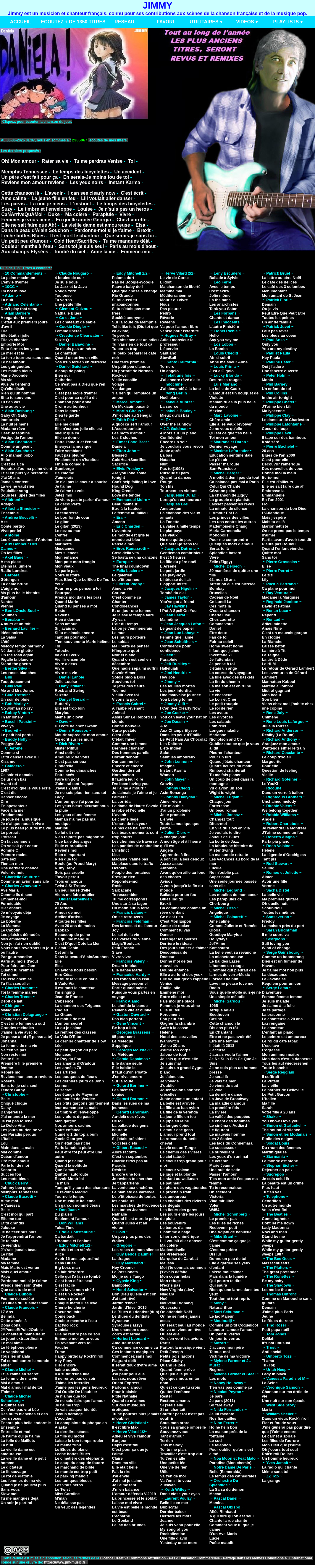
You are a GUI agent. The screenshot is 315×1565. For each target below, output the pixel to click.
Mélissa (167, 1263)
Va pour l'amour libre (179, 326)
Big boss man (67, 1267)
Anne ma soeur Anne (228, 362)
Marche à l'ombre (277, 686)
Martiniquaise (274, 1152)
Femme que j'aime (176, 637)
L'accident (64, 1418)
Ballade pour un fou (178, 894)
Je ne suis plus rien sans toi (80, 792)
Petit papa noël (275, 1329)
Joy (115, 930)
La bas (166, 455)
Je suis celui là (275, 1178)
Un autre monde (276, 1205)
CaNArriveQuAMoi (22, 214)
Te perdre (120, 335)
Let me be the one (278, 1289)
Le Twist (62, 1489)
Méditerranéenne (175, 295)
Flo (265, 504)
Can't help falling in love (134, 482)
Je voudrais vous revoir (181, 446)
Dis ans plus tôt (223, 1028)
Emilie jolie (170, 988)
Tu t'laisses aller (15, 983)
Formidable (11, 903)
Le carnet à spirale (278, 1436)
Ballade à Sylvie (223, 277)
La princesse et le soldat (134, 1498)
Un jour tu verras (224, 1334)
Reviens (62, 615)
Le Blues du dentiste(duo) (135, 1312)
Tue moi (119, 690)
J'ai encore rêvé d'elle (180, 380)
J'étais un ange (223, 668)
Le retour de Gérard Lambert (288, 668)
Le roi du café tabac (280, 1041)
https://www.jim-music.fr (65, 1562)
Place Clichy (171, 1360)
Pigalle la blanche (17, 659)
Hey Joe (167, 677)
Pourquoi (63, 593)
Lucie (214, 1538)
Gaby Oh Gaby (14, 415)
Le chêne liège (125, 819)
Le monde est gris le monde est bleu (130, 537)
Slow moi (9, 1494)
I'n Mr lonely (12, 717)
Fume (60, 1352)
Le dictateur (11, 1467)
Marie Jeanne (221, 1165)
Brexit (144, 230)
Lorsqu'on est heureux (180, 499)
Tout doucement (15, 681)
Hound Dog (122, 486)
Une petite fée (172, 1463)
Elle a (60, 420)
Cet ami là (64, 952)
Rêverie (167, 317)
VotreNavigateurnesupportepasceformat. (74, 127)
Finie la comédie (70, 464)
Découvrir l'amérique (281, 464)
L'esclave (270, 1045)
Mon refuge (170, 1281)
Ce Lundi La (220, 601)
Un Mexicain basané (130, 406)
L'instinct (80, 203)
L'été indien (170, 748)
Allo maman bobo (17, 455)
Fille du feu (170, 1010)
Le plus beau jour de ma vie (26, 828)
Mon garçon (66, 1121)
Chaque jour (220, 801)
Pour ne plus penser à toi (78, 588)
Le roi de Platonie (17, 1476)
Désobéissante (173, 952)
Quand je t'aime (69, 1161)
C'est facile (65, 1285)
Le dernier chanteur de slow (80, 1041)
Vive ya (7, 726)
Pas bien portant (127, 1019)
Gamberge (64, 468)
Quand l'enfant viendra (282, 548)
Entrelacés (64, 775)
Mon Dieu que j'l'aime (281, 1445)
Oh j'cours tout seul (280, 1449)
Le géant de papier (177, 628)
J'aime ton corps (175, 1050)
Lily (265, 579)
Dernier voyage (223, 446)
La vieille (270, 1085)
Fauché (61, 1347)
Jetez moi (63, 495)
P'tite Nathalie (124, 1396)
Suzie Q (62, 340)
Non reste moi (13, 1054)
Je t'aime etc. (172, 1076)
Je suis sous (66, 282)
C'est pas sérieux (70, 761)
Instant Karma (124, 182)
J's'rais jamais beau (19, 1250)
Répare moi (11, 1072)
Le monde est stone (280, 1161)
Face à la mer (13, 810)
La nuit (7, 300)
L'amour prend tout (177, 1134)
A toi (164, 726)
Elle (4, 331)
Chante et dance (224, 317)
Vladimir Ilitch (222, 1201)
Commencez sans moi (132, 1356)
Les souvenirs (173, 1223)
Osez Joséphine (15, 433)
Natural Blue (220, 1307)
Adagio (7, 504)
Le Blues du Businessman (25, 1303)
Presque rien (123, 877)
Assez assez (171, 863)
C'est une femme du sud (23, 1023)
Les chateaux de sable (75, 322)
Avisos (166, 881)
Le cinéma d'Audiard (228, 1125)
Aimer (267, 877)
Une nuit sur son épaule (283, 1400)
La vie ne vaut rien (17, 486)
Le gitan (62, 522)
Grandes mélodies (17, 1028)
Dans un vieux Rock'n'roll (285, 1418)
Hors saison (123, 775)
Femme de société (17, 1298)
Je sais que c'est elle (179, 1059)
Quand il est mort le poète (135, 1218)
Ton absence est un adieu (135, 340)
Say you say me (223, 340)
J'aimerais (64, 477)
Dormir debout (125, 757)
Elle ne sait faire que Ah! (28, 225)
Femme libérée (68, 331)
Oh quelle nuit (274, 903)
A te (4, 522)
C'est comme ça (126, 597)
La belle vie (272, 894)
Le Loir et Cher (223, 699)
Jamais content (15, 482)
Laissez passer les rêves (231, 504)
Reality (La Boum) (278, 735)
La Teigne (271, 655)
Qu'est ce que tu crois (180, 1387)
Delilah (268, 1338)
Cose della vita (125, 553)
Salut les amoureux (177, 757)
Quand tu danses (175, 477)
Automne (168, 868)
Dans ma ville (124, 1463)
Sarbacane (122, 890)
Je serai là (218, 1076)
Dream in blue (125, 965)
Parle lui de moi (15, 1165)
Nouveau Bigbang (176, 1303)
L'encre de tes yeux (130, 823)
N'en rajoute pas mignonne (79, 837)
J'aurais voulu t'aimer (229, 1054)
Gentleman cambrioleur (181, 553)
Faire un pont (67, 779)
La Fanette (169, 522)
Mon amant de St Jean (282, 295)
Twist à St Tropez (70, 886)
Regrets (216, 1369)
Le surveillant (221, 1152)
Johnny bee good (17, 1187)
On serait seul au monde (182, 1325)
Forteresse (219, 806)
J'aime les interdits (72, 1383)
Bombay (216, 588)
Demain (269, 304)
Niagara (167, 1294)
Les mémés (122, 1090)
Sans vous (10, 1489)
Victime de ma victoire (229, 1356)
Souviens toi (123, 681)
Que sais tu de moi (18, 1289)
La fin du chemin (224, 681)
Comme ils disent (17, 894)
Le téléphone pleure (19, 1347)
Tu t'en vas (10, 402)
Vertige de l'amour (17, 437)
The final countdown (130, 566)
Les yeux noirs (86, 182)
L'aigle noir (11, 588)
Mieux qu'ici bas (175, 415)
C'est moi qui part (17, 1214)
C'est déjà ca (12, 464)
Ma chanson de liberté (180, 286)
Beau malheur (125, 504)
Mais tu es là (273, 522)
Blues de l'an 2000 (278, 455)
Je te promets (172, 815)
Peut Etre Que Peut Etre (283, 313)
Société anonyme (128, 317)
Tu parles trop (125, 348)
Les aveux (218, 712)
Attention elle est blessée (232, 584)
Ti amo (268, 1360)
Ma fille (268, 1103)
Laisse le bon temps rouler (79, 1440)
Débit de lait (11, 1001)
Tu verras (63, 300)
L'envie (166, 819)
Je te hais (9, 1241)
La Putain (270, 1081)
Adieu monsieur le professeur (176, 342)
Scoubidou (272, 908)
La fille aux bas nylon (179, 1107)
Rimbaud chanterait (227, 770)
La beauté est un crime (282, 1183)
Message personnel (130, 983)
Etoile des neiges (277, 1139)
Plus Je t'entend (15, 384)
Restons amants (175, 1400)
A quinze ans (12, 1405)
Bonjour (119, 1440)
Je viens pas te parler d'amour (82, 499)
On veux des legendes (75, 1507)
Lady (59, 797)
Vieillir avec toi (125, 695)
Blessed (119, 455)
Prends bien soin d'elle (21, 1285)
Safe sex (8, 859)
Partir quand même (129, 988)
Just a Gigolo (221, 371)
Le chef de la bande (130, 1005)
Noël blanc (170, 397)
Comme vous (221, 624)
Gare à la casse (174, 1028)
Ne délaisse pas (69, 1502)
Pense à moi (123, 544)
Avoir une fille (274, 881)
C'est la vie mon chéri (74, 1289)
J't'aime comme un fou (282, 832)
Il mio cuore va (275, 934)
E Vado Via (64, 983)
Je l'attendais (221, 659)
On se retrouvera (127, 917)
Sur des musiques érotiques (128, 1407)
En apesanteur (14, 806)
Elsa (140, 225)
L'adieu (61, 1010)
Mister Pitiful (66, 748)
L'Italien (269, 1099)
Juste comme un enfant (181, 1099)
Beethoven (219, 1014)
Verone (268, 886)
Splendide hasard (225, 553)
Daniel (215, 628)
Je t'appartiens (125, 1183)
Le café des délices (279, 282)
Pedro (165, 313)
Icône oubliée (67, 1369)
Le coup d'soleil (276, 757)
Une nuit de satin (224, 1170)
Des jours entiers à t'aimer (184, 948)
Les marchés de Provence (135, 1205)
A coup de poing (70, 371)
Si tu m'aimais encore (74, 633)
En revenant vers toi (73, 1343)
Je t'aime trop (67, 1405)
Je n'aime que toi (70, 1396)
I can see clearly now (91, 193)
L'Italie (7, 1139)
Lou (4, 1143)
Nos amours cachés (73, 1125)
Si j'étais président (129, 1139)
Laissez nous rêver (129, 1378)
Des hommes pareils (130, 752)
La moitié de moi (70, 1019)
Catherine (63, 380)
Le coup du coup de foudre (79, 1463)
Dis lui (215, 1254)
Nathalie (119, 1214)
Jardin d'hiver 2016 (129, 1307)
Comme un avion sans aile (25, 881)
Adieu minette (274, 624)
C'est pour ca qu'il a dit (76, 397)
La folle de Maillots (18, 1440)
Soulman (9, 615)
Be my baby (272, 1281)
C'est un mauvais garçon (284, 633)
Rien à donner (67, 619)
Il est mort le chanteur (74, 235)
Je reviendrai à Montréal (284, 828)
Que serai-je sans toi (179, 544)
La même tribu (68, 1445)
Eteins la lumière (16, 566)
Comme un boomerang (283, 957)
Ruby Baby (65, 868)
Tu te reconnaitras (226, 1187)
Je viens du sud (223, 1085)
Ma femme (10, 1263)
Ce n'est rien (171, 917)
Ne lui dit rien (67, 832)
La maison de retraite (228, 854)
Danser (166, 934)
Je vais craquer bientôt (76, 1409)
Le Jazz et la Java (71, 286)
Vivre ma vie (66, 673)
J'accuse (217, 1050)
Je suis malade (275, 1001)
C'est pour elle (275, 459)
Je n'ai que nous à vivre (22, 823)
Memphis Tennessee (24, 171)
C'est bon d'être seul (73, 1281)
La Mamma (10, 925)
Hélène (166, 1032)
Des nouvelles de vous (282, 468)
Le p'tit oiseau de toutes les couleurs (134, 1198)
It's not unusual (276, 1343)
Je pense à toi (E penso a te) (26, 1036)
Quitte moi (271, 553)
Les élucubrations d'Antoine (26, 539)
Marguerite (271, 761)
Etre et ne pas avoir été (230, 1036)
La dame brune (14, 584)
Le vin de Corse (174, 277)
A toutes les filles (70, 921)
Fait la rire (121, 1471)
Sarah (267, 1107)
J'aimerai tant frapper (74, 783)
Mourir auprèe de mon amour (81, 735)
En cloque (271, 637)
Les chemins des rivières (183, 1201)
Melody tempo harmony (22, 646)
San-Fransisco (222, 468)
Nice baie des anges (73, 841)
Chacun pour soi (70, 1298)
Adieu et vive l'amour (131, 1436)
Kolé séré (270, 442)
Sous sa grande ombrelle (183, 1427)
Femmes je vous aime (25, 219)
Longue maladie (224, 730)
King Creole (123, 491)
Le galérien (122, 575)
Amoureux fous (126, 1343)
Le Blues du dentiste (131, 1316)
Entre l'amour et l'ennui (76, 442)
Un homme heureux (280, 1458)
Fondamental (13, 815)
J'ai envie (120, 1476)
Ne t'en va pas (13, 1050)
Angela (166, 850)
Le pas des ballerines (131, 828)
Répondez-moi (125, 881)
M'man (61, 1498)
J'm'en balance (125, 1489)
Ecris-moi (270, 477)
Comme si (10, 752)
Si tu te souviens (16, 397)
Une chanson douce (130, 1329)
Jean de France (69, 997)
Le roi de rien (221, 708)
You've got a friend (177, 601)
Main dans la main (17, 1147)
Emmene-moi (135, 251)
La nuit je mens (47, 203)
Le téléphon (220, 1445)
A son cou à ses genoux (182, 859)
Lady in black (274, 1374)
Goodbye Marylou (225, 934)
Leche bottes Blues (23, 235)
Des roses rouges (225, 380)
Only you (270, 344)
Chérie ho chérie (70, 1307)
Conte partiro (13, 526)
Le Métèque (122, 1041)
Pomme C (9, 850)
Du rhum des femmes (281, 1147)
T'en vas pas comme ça (230, 1387)
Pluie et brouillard (71, 846)
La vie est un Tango (178, 1147)
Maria (267, 1409)
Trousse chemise (16, 979)
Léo (58, 1045)
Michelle (119, 1134)
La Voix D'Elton (69, 1036)
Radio (214, 988)
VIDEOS (245, 21)
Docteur (167, 957)
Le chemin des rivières (180, 1152)
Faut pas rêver (275, 331)
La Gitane (63, 1014)
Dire (4, 801)
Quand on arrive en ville (76, 357)
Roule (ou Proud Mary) (75, 863)
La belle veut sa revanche (232, 952)
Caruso (118, 593)
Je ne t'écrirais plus (18, 1232)
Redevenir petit (223, 1227)
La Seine (269, 1383)
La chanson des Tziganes (78, 1005)
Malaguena (10, 1010)
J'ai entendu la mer (18, 1116)
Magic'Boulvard (126, 943)
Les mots (217, 1378)
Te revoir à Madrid (71, 1192)
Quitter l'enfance (175, 1392)
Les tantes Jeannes (130, 1210)
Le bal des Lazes (224, 961)
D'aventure (272, 992)
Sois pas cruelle (69, 872)
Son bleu (270, 699)
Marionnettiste (275, 526)
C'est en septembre (129, 1156)
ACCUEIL (20, 21)
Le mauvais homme (227, 1134)
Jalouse (8, 1227)
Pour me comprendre (228, 539)
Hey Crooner (123, 1267)
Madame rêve (13, 428)
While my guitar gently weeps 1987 (282, 1252)
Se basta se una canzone (135, 557)
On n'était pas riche (72, 1143)
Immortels (10, 420)
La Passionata (125, 1272)
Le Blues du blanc (71, 1449)
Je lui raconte (221, 1414)
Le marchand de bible (74, 1467)
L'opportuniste (173, 584)
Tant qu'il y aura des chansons (83, 1187)
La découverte (68, 504)
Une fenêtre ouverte (280, 371)
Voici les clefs (124, 1143)
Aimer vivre (170, 801)
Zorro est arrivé (126, 1334)
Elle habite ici (124, 1068)
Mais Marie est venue (20, 1267)
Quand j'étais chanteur (230, 761)
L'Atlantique (273, 513)
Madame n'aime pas (130, 859)
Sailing (268, 868)
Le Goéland (122, 1520)
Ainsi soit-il (219, 357)
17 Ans (7, 1312)
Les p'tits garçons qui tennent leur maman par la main (82, 1105)
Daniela (61, 1329)
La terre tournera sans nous (26, 357)
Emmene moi (172, 992)
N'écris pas (170, 1285)
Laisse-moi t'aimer (226, 1272)
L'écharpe (121, 1516)
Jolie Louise (66, 681)
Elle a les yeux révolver (230, 424)
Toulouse (63, 295)
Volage (118, 384)
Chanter (119, 601)
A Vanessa (10, 1205)
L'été (5, 641)
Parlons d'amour (127, 1387)
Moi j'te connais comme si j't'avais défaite (184, 1269)
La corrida (121, 801)
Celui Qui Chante (224, 486)
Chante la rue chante (228, 1520)
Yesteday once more (178, 1542)
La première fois (224, 1107)
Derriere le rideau (176, 943)
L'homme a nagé (175, 1232)
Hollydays (218, 939)
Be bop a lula (124, 1028)
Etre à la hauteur (127, 508)
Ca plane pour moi (278, 588)
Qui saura (218, 1285)
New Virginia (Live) (177, 1289)
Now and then (274, 1232)
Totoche (62, 650)
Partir (165, 1343)
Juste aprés (170, 451)
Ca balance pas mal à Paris (234, 482)
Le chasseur (220, 695)
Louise (85, 209)
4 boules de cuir (69, 277)
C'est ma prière (223, 1250)
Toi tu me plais (173, 1449)
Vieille (267, 775)
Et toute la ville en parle (76, 979)
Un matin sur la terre (130, 908)
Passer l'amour (223, 1174)
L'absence (64, 1001)
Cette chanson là (20, 193)
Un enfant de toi (276, 388)
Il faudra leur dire (127, 779)
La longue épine (174, 1125)
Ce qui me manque (72, 939)
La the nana (220, 300)
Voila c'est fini (274, 1210)
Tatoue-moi (219, 1352)
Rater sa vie (55, 161)
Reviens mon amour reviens (32, 182)
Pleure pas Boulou (278, 544)
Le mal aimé (11, 1343)
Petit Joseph (171, 1352)
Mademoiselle (172, 1250)
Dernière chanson (128, 748)
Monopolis (219, 535)
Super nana (219, 877)
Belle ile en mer (174, 1502)
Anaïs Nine (272, 628)
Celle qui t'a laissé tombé (78, 1276)
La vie (214, 690)
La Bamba (218, 348)
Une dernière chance (19, 868)
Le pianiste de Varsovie (133, 1192)
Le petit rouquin (223, 704)
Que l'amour (66, 1170)
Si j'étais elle (171, 1405)
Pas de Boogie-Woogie (133, 282)
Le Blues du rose (277, 1321)
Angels (268, 819)
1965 (213, 1005)
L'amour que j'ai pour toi (77, 801)
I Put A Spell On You (178, 610)
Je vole (215, 1090)
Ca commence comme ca (135, 1347)
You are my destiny (279, 348)
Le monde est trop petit (76, 1471)
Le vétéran (219, 1161)
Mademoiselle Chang (228, 526)
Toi (131, 161)
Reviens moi (66, 850)
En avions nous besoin (76, 970)
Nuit (163, 464)
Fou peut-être (172, 1019)
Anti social (271, 1352)
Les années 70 (68, 1068)
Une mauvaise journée (180, 695)
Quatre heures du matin (231, 766)
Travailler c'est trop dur (181, 1454)
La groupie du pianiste (230, 499)
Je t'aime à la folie (278, 1005)
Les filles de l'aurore (280, 1440)
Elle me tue (11, 1218)
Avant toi (9, 783)
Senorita (8, 1170)
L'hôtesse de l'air (175, 579)
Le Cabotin (10, 930)
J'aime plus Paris (277, 1312)
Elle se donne (67, 437)
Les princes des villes (229, 517)
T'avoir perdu (67, 877)
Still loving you (275, 943)
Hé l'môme (64, 473)
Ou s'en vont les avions (181, 1338)
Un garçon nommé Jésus (78, 1205)
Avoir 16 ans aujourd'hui (77, 1258)
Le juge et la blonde (178, 1174)
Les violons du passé (74, 1116)
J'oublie (167, 1085)
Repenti (269, 615)
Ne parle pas (66, 570)
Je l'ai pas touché (17, 1121)
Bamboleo (121, 1285)
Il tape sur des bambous (284, 437)
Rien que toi (66, 859)
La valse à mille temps (180, 526)
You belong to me (176, 699)
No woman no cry (17, 708)
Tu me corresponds (130, 899)
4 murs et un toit (15, 624)
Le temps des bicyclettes (81, 171)
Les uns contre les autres (232, 522)
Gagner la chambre (177, 1023)
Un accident (127, 171)
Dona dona (10, 1325)
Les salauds (220, 721)
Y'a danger (122, 388)
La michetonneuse (226, 957)
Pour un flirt (220, 757)
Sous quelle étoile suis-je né (235, 992)
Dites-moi (218, 823)
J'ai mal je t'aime (127, 1480)
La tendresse (66, 513)
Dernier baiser (173, 1511)
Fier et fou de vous (279, 1423)
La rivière (218, 1112)
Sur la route (122, 1081)
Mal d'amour (12, 1383)
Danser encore (14, 797)
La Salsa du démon (226, 1489)
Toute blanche (274, 1068)
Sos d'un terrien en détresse (80, 362)
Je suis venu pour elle (180, 1525)
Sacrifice (120, 464)
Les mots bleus (15, 1178)
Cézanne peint (222, 491)
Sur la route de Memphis (134, 322)
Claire (117, 1458)
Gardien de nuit (126, 770)
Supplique (121, 1045)
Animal (118, 712)
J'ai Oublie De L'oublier (76, 1392)
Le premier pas (223, 1218)
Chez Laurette (222, 619)
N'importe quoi (125, 650)
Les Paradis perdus (18, 1134)
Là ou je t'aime (68, 1028)
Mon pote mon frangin (75, 562)
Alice (59, 1254)
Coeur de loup (274, 428)
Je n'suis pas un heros (123, 209)
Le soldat (120, 641)
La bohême (11, 921)
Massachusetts (275, 1263)
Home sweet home (226, 646)
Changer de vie (14, 1019)
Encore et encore (127, 766)
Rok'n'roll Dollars (277, 1454)
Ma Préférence (173, 1254)
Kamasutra (219, 948)
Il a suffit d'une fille (72, 1374)
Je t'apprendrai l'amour (22, 1236)
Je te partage (273, 1010)
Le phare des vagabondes (183, 1187)
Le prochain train (175, 1192)
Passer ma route (224, 464)
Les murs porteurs (129, 637)
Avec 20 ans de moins (75, 925)
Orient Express (126, 1383)
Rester (166, 1396)
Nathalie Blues (68, 313)
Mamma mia (171, 291)
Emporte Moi (12, 344)
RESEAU (124, 21)
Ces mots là (220, 606)
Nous (165, 304)
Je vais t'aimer (222, 1081)
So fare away (221, 1405)
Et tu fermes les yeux (20, 348)
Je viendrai (11, 1245)
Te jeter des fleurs (128, 686)
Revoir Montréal (69, 1178)
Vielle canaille (124, 380)
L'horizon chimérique (179, 1236)
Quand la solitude (71, 1165)
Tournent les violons (178, 491)
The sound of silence (281, 1130)
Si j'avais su (66, 628)
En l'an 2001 (273, 499)
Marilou (61, 828)
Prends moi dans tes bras (78, 597)
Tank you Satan (223, 309)
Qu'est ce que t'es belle (230, 433)
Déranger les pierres (178, 939)
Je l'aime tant (124, 1485)
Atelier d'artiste (69, 917)
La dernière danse (225, 1094)
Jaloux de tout (173, 1054)
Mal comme (11, 1152)
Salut (164, 752)
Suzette (61, 695)
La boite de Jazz (224, 841)
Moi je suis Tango (128, 1276)
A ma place (11, 562)
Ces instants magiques (133, 1352)
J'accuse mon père (226, 1347)
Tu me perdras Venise (98, 161)
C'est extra (219, 291)
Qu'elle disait (12, 388)
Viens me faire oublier (75, 894)
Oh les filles (11, 553)
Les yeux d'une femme (75, 815)
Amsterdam (170, 508)
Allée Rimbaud (222, 1511)
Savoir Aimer (124, 673)
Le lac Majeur (221, 1316)
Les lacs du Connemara (231, 1143)
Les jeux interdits (176, 690)
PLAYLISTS (286, 21)
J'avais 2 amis (67, 788)
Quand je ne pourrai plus (23, 1485)
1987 (5, 770)
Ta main (62, 1183)
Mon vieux (64, 566)
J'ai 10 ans (10, 477)
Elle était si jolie (15, 335)
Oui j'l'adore (273, 366)
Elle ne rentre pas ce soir (77, 1334)
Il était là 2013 (222, 1045)
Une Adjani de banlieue (230, 1232)
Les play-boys (173, 575)
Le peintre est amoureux (284, 1036)
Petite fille (10, 1059)
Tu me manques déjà (126, 241)
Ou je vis (270, 309)
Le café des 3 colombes (283, 286)
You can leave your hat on (183, 717)
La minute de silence (228, 508)
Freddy (268, 921)
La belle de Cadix (225, 388)
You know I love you (280, 1121)
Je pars (216, 1396)
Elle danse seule (127, 1063)
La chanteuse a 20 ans (282, 1019)
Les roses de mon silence (135, 1250)
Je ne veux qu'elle (225, 428)
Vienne (7, 606)
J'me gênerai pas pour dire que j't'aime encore (286, 1429)
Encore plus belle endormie (26, 1423)
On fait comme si (16, 841)
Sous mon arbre (174, 1423)
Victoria (216, 1196)
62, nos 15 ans (222, 579)
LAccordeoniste (126, 428)
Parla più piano (275, 841)
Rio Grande (122, 295)
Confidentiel (171, 437)
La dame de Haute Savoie (135, 806)
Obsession (170, 1307)
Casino (215, 1019)
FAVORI (165, 21)
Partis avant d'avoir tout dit (286, 539)
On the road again (17, 655)
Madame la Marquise (280, 597)
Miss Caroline (67, 1494)
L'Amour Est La (223, 513)
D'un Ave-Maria (223, 1534)
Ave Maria (10, 890)
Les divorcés (221, 717)
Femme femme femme (282, 997)
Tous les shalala (15, 1356)
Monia (267, 380)
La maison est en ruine (230, 686)
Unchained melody (279, 801)
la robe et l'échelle (128, 810)
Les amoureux (173, 1196)
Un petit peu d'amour (24, 241)
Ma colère (76, 214)
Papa (5, 1276)
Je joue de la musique (21, 819)
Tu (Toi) (268, 1365)
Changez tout (221, 819)
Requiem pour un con (281, 983)
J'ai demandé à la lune (180, 388)
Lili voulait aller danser (106, 198)
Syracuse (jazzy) (127, 1325)
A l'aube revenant (128, 708)
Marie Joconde (14, 375)
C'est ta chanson (224, 610)
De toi (117, 1121)
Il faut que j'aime (224, 650)
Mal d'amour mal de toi (21, 1387)
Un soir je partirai (16, 1502)
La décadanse (274, 974)
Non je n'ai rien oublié (21, 943)
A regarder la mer (16, 317)
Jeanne (166, 1520)
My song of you (174, 1529)
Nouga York (65, 291)
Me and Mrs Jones (17, 690)
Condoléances (125, 606)
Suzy (6, 209)
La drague (121, 1258)
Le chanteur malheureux (23, 1334)
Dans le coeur (67, 411)
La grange (271, 1480)
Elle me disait (67, 424)
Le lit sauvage (13, 1471)
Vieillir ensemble (70, 659)
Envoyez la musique (73, 446)
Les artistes (65, 1072)
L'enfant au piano (277, 1032)
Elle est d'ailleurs (277, 482)
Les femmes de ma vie (21, 1480)
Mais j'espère (274, 517)
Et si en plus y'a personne (24, 473)
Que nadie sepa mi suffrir (135, 668)
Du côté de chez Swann (76, 726)
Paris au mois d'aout (132, 246)
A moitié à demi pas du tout (234, 477)
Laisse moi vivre (127, 1502)
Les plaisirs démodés (20, 934)
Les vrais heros (69, 1485)
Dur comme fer (125, 761)
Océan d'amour (14, 1156)
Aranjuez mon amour (281, 744)
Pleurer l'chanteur (225, 752)
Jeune (267, 1316)
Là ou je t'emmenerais (132, 628)
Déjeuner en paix (277, 1170)
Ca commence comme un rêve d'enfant (183, 910)
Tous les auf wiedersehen (285, 1063)
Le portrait (10, 832)
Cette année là (14, 1321)
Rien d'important (70, 854)
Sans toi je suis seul (81, 246)
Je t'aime (63, 486)
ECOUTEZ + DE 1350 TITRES (73, 21)
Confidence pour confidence (175, 648)
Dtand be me (273, 1236)
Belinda (7, 1316)
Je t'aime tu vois (70, 491)
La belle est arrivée (177, 1103)
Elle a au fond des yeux (181, 974)
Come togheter (275, 1218)
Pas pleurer (170, 309)
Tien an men (12, 863)
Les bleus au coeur (279, 335)
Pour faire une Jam (18, 965)
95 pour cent (123, 1036)
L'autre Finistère (224, 326)
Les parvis (13, 203)
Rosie (117, 886)
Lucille (215, 868)
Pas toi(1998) (172, 468)
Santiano (168, 353)
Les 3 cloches (124, 437)
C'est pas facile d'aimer (76, 393)
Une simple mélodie (227, 997)
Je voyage (10, 917)
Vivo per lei (11, 530)
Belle (5, 1099)
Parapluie (103, 214)
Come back (65, 1316)
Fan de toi (218, 637)
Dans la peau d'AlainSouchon (82, 957)
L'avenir (54, 193)
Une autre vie (13, 406)
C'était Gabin (66, 948)
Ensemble (10, 513)
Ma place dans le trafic (132, 863)
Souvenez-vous (174, 1431)
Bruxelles (218, 593)
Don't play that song (19, 309)
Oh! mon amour (15, 1161)
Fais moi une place (177, 1001)
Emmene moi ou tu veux (77, 1338)
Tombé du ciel (69, 251)
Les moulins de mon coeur (233, 894)
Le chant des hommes (229, 1121)
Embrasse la (273, 491)
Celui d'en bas (14, 779)
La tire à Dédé (274, 659)
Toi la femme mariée (19, 992)
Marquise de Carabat (179, 1258)
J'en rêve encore (127, 1076)
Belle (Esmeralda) (225, 1471)
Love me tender (126, 495)
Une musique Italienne (75, 1201)
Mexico (215, 411)
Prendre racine (14, 854)
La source (169, 406)
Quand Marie (66, 601)
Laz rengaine (273, 1023)
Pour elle (270, 766)
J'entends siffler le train (283, 748)
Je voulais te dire (225, 832)
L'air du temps (125, 624)
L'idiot (165, 282)
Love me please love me (231, 983)
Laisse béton (273, 646)
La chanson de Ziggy (228, 495)
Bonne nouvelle (126, 726)
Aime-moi (9, 1201)
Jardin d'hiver (124, 1303)
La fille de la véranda (179, 1112)
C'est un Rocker (69, 1294)
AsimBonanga (173, 792)
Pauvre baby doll (127, 286)
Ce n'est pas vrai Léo (20, 1409)
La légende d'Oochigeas (284, 854)
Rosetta (8, 1081)
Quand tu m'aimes (17, 970)
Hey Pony (63, 1360)
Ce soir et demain (17, 775)
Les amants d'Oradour (75, 1063)
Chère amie (219, 420)
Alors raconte (124, 1152)
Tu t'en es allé (172, 1458)
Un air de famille (276, 322)
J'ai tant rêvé (123, 1298)
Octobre (119, 868)
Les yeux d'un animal (228, 1156)
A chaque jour (172, 837)
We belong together (280, 810)
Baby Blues (65, 1263)
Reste (60, 610)
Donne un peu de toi (227, 1258)
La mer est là (12, 353)
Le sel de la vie (125, 934)
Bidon (6, 459)
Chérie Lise (219, 615)
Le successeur (222, 1147)
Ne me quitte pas (175, 539)
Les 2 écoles (220, 1139)
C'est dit (8, 792)
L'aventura (121, 530)
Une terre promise (128, 362)
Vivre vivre (122, 957)
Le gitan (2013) (68, 526)
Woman (167, 775)
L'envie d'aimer (14, 282)
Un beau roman (223, 810)
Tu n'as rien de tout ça (132, 344)
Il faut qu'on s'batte (129, 1072)
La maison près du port (283, 925)
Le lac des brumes (129, 1525)
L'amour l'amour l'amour (231, 1329)
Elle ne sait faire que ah (283, 486)
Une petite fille (68, 304)
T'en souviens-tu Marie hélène (82, 641)
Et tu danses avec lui (20, 757)
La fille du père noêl (178, 562)
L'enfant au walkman (179, 1178)
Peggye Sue (11, 744)
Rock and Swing (69, 690)
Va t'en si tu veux (175, 1480)
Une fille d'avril (173, 1538)
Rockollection (172, 1534)
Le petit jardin (172, 570)
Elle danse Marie (127, 970)
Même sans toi (275, 1471)
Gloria (215, 930)
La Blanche (272, 641)
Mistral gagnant (276, 690)
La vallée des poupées (229, 1116)
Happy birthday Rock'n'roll (79, 1356)
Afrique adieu (221, 1010)
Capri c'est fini (125, 1445)
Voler (214, 1205)
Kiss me (8, 761)
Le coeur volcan (174, 1170)
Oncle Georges (68, 1139)
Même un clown (69, 717)
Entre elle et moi (15, 1431)
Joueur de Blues (224, 837)
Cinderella (64, 766)
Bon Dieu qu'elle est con (134, 1294)
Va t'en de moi (173, 1476)
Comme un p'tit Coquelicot (233, 1325)
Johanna (8, 1041)
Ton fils (166, 486)
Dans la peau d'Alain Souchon (35, 230)
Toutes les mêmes (278, 912)
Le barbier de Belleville (283, 1090)
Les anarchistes (223, 304)
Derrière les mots (175, 1516)
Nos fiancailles (222, 1418)
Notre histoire (67, 575)
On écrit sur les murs (74, 739)
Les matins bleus (16, 371)
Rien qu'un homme (18, 393)
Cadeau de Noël (223, 597)
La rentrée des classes (75, 1032)
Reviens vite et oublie (131, 1010)
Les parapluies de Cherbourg (225, 901)
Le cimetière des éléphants (79, 1458)
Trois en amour (68, 881)
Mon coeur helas (175, 1276)
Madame (8, 1258)
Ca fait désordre (69, 1272)
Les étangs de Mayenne (76, 1094)
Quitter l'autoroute (71, 1174)
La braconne (273, 1014)
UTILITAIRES (204, 21)
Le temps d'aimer (175, 1227)
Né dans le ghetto (17, 650)
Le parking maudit (71, 1476)
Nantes (7, 601)
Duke (54, 214)
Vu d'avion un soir (226, 788)
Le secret (63, 1090)
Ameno (118, 522)
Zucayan (168, 1485)
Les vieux (168, 535)
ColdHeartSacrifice (129, 459)
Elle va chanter (14, 340)
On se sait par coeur (19, 846)
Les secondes (67, 539)
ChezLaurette (131, 219)
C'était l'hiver (124, 739)
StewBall (168, 357)
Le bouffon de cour (72, 517)
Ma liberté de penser (130, 646)
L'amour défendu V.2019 (134, 1494)
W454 (214, 1210)
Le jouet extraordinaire (21, 1338)
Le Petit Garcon (276, 1094)
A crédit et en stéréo (73, 1250)
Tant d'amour (172, 1436)
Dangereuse (11, 1112)
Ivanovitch (169, 1041)
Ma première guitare (280, 899)
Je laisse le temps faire (133, 615)
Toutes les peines (278, 317)
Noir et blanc (123, 655)
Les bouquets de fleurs (76, 1076)
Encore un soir (173, 442)
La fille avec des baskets (231, 677)
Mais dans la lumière (228, 1276)
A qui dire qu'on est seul (231, 1516)
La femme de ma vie (19, 1045)
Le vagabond (12, 1352)
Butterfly (62, 704)
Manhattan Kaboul (278, 681)
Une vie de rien (173, 1467)
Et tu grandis (12, 1223)
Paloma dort (123, 277)
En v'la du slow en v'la (229, 828)
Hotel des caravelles (178, 1036)
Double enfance (174, 970)
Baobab (62, 930)
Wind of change (276, 948)
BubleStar (169, 1507)
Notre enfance (67, 1130)
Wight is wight (222, 792)
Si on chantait (172, 1409)
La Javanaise (274, 979)
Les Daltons (171, 744)
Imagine (167, 766)
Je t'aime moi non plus (282, 970)
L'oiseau (8, 837)
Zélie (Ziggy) (220, 562)
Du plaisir (63, 1214)
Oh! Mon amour (18, 161)
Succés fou (11, 1174)
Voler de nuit (12, 872)
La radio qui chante (279, 1467)
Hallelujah (169, 668)
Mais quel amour (16, 1272)
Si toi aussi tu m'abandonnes (125, 302)
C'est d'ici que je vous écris (26, 788)
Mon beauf (271, 695)
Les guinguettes (15, 366)
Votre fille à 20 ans (278, 1112)
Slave (117, 952)
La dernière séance (72, 1431)
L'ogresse (271, 1050)
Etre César (64, 974)
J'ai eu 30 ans (172, 1045)
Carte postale (124, 730)
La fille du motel (69, 1436)
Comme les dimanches (75, 770)
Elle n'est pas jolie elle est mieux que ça (78, 430)
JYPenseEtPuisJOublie (22, 1329)
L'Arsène (168, 566)
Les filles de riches (226, 1223)
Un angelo (169, 371)
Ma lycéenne (273, 411)
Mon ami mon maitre (280, 1054)
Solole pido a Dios (129, 677)
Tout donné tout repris (229, 1298)
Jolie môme (220, 295)
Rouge (166, 482)
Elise (266, 566)
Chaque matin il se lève (76, 1303)
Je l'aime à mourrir (129, 788)
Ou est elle (170, 1334)
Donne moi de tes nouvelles (176, 963)
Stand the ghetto (16, 664)
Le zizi (267, 575)
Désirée (119, 1170)
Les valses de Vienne (131, 939)
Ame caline (13, 198)
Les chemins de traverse (134, 841)
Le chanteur (66, 353)
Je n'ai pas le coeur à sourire (81, 482)
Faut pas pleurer (70, 455)
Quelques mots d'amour (231, 544)
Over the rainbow (175, 424)
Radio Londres (14, 570)
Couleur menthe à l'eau (27, 246)
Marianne (217, 735)
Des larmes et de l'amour (134, 925)
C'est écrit (132, 193)
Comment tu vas (175, 930)
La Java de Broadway (228, 1099)
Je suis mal (170, 1063)
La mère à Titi (274, 650)
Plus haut (270, 1187)
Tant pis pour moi (71, 637)
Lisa (116, 854)
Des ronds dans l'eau (131, 979)
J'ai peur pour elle (128, 1374)
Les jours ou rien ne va (22, 1130)
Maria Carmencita (225, 530)
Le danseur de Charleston (285, 420)
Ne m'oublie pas (224, 872)
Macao (215, 1494)
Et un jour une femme (131, 610)
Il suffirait (270, 1076)
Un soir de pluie (15, 699)
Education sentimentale (231, 455)
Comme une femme (130, 744)
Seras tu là (219, 548)
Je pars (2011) (222, 1400)
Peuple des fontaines (131, 872)
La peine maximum (18, 277)
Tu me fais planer (225, 775)
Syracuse (120, 1321)
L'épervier (169, 348)
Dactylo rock (66, 1325)
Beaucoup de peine (72, 934)
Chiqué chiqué (14, 1103)
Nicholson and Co (225, 739)
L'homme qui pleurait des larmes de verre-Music (232, 972)
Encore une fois (126, 1174)
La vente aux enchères (132, 1187)
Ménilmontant (274, 291)
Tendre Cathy (13, 1090)
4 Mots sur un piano (178, 433)
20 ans (268, 451)
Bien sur (62, 375)
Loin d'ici (217, 726)
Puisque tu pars (174, 473)
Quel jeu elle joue (176, 1374)
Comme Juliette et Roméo (233, 925)
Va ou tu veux (67, 655)
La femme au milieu (130, 513)
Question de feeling (280, 770)
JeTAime (217, 943)
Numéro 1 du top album (76, 1134)
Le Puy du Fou (68, 1059)
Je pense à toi (222, 664)
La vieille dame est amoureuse (96, 225)
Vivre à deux (66, 664)
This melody (171, 1445)
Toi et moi (9, 974)
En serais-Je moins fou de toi (96, 177)
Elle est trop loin (70, 708)
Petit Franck (123, 948)
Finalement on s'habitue (76, 459)
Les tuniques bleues (73, 1480)
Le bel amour (13, 362)
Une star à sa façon (129, 903)
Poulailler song (14, 491)
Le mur (118, 633)
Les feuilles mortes (177, 686)
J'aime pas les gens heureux (81, 1387)
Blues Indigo (171, 899)
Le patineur (170, 1183)
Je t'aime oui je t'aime (20, 1436)
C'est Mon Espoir (175, 921)
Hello (214, 335)
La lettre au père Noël (281, 277)
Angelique (218, 912)
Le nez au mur (67, 530)
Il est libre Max (125, 1427)
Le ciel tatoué (172, 1156)
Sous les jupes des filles (23, 495)
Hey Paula (271, 357)
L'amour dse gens (176, 1130)
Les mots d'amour (128, 433)
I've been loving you (130, 783)
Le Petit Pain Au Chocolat (183, 739)
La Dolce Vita (13, 1125)
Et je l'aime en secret (19, 1374)
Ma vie (6, 380)
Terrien (166, 1440)
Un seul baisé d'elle (72, 890)
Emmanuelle (273, 495)
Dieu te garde (67, 415)
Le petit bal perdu (17, 735)
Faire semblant (68, 451)
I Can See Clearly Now (180, 708)
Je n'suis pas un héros (75, 348)
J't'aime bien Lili (276, 406)
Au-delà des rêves (128, 1116)
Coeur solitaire (68, 1312)
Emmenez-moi (14, 899)
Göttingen (10, 579)
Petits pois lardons (177, 1356)
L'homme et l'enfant (73, 1241)
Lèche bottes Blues (72, 1454)
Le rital (7, 1254)
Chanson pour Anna (73, 402)
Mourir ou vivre (174, 300)
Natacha (167, 459)
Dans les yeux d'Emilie (180, 735)
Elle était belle (125, 1467)
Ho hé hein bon (223, 1427)
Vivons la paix (125, 699)
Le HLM (269, 664)
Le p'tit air (218, 459)
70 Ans (61, 903)
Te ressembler (125, 894)
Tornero (167, 366)
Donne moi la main (279, 473)
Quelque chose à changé (134, 291)
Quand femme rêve (177, 1369)
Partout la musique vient (182, 1347)
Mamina (216, 1502)
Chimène (270, 717)
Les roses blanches (18, 673)
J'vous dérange (69, 1414)
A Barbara (64, 908)
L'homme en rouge (226, 965)
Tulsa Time (65, 1227)
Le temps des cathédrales (232, 1476)
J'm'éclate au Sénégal (132, 415)
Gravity (166, 783)
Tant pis (269, 859)
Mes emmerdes (14, 939)
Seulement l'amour (72, 1218)
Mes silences (66, 553)
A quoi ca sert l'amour (132, 424)
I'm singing (65, 992)
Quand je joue (172, 1365)
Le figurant (219, 1130)
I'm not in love (13, 291)
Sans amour (66, 624)
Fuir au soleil (221, 641)
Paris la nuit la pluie (73, 1147)
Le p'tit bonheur (126, 579)
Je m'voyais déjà (16, 912)
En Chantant (220, 1032)
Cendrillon (271, 1201)
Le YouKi (270, 783)
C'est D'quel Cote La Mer (77, 943)
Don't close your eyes (180, 1494)
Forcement (170, 1014)
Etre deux (218, 633)
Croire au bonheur (71, 406)
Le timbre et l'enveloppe (45, 209)
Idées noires (12, 633)
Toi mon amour (223, 437)
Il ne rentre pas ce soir (75, 1378)
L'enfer (61, 535)
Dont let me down (278, 1223)
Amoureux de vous (72, 757)
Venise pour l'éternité (179, 331)
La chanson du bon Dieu (284, 508)
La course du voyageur (230, 673)
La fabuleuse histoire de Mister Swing (231, 848)
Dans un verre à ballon (282, 792)
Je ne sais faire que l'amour (80, 1400)
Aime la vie (103, 251)
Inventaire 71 (221, 655)
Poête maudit (221, 1542)
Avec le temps (222, 286)
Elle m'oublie (172, 806)
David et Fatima (276, 606)
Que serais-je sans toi (129, 235)
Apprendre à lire (175, 854)
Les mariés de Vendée (75, 1099)
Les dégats (170, 1205)
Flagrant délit (124, 1360)
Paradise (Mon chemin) (230, 1463)
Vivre (125, 214)
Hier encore (11, 908)
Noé (163, 1298)
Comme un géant (16, 446)
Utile (164, 1471)
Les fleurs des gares (178, 1210)
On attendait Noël (176, 1312)
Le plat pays (171, 530)
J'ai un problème (175, 810)
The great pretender (280, 1272)
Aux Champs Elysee (178, 730)
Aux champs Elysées (24, 251)
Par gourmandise (16, 957)
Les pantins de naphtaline (135, 846)
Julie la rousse (275, 726)
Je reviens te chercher (132, 1178)
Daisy (6, 1107)
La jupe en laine (174, 1121)
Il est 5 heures (173, 557)
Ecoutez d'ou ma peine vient (26, 468)
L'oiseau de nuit (223, 979)
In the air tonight (277, 397)
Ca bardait (64, 1236)
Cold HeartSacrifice (76, 241)
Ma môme (169, 619)
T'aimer (7, 1392)
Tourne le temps (69, 1196)
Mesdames (64, 548)
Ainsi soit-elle (67, 752)
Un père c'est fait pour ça (29, 177)
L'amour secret (68, 1023)
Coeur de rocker (175, 925)
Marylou (62, 712)
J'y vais (119, 619)
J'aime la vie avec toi (19, 1032)
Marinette (63, 544)
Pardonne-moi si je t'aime (103, 230)
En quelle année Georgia (83, 219)
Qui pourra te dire (225, 1281)
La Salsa (8, 637)
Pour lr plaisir (124, 1392)
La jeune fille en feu (53, 198)
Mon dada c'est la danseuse (287, 1059)
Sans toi (269, 557)
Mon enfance (66, 557)
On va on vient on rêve (180, 1329)
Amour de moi (67, 912)
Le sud (215, 1440)
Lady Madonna (275, 1227)
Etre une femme (223, 1041)
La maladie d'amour (227, 1103)
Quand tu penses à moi (76, 606)
